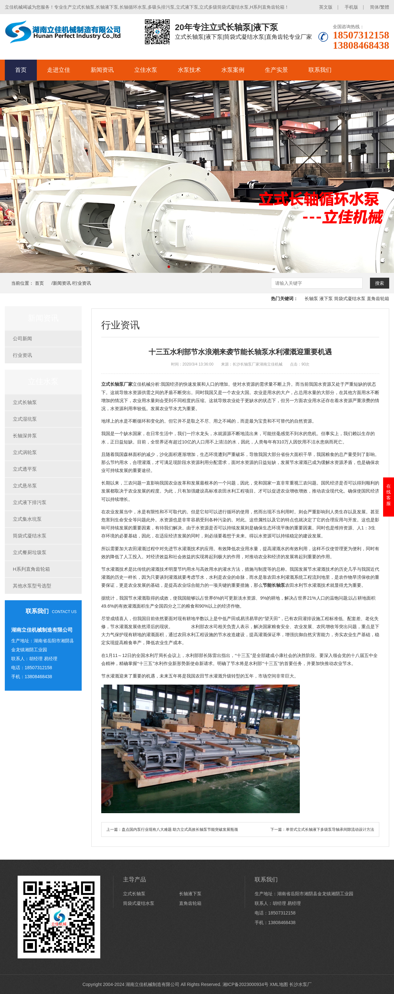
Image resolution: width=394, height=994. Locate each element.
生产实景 (276, 70)
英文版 (325, 7)
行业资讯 (82, 283)
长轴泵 (311, 298)
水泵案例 (232, 70)
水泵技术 (189, 70)
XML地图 (279, 984)
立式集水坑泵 (27, 519)
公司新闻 (22, 338)
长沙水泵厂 (300, 984)
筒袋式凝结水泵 (349, 298)
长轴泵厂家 (121, 384)
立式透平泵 (25, 469)
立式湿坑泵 (25, 419)
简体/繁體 (379, 7)
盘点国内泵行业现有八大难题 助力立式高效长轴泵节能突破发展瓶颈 (180, 829)
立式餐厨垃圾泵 (29, 552)
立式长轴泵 (25, 402)
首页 (21, 70)
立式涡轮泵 (25, 452)
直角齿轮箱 (378, 298)
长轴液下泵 (190, 893)
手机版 (351, 7)
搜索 (379, 283)
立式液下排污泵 (29, 502)
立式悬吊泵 (25, 485)
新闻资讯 (102, 70)
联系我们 (320, 70)
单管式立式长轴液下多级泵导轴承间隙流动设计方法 (330, 829)
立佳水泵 (145, 70)
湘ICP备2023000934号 (245, 984)
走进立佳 (58, 70)
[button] (169, 266)
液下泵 (326, 298)
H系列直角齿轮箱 (31, 569)
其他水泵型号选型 (32, 585)
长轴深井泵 (25, 435)
